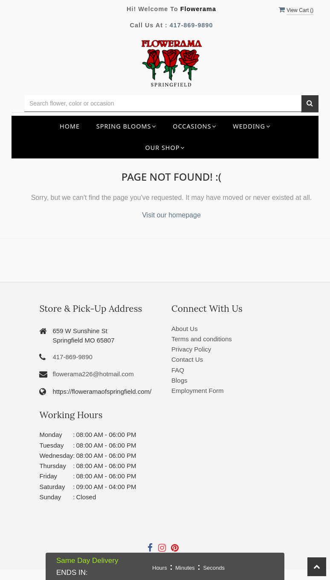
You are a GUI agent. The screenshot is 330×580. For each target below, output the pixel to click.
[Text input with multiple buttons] (162, 103)
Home (70, 126)
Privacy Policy (191, 349)
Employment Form (197, 390)
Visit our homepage (171, 215)
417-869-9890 (191, 25)
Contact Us (187, 359)
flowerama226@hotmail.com (92, 374)
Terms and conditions (201, 339)
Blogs (179, 380)
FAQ (177, 370)
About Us (184, 328)
